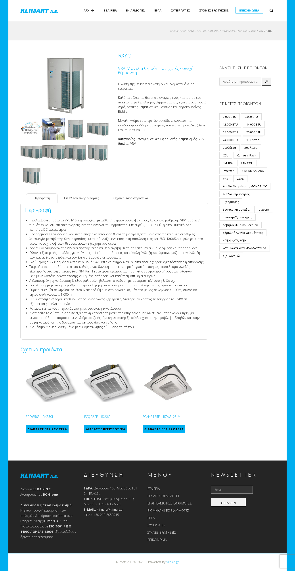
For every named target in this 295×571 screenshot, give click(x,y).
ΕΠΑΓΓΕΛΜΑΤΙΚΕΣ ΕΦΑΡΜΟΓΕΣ (170, 503)
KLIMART (175, 31)
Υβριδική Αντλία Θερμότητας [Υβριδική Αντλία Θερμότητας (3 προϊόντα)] (243, 233)
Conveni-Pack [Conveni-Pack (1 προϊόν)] (246, 155)
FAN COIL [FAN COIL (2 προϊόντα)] (247, 163)
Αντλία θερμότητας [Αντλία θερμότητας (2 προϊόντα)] (236, 194)
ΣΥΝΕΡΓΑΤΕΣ (180, 10)
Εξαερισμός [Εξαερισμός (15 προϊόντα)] (231, 202)
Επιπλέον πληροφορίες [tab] (81, 198)
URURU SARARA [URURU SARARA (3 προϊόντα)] (253, 171)
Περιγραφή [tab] (42, 198)
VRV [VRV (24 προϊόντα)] (225, 179)
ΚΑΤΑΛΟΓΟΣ (190, 31)
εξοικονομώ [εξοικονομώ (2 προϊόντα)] (231, 256)
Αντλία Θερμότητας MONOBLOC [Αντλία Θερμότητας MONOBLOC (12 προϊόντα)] (245, 186)
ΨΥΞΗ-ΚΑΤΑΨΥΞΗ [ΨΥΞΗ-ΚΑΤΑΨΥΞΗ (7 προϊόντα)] (234, 240)
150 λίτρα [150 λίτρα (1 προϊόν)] (252, 140)
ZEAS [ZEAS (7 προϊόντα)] (240, 179)
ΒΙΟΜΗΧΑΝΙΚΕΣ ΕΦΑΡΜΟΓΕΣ (168, 510)
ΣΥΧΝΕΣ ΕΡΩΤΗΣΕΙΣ (214, 10)
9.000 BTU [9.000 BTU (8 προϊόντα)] (251, 117)
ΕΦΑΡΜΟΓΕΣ (135, 10)
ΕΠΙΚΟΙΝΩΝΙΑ (249, 10)
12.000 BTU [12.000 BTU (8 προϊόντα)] (230, 124)
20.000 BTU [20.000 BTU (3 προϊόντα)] (253, 132)
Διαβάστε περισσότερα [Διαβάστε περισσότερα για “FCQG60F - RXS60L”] (105, 429)
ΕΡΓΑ (158, 10)
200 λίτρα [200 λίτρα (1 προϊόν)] (229, 148)
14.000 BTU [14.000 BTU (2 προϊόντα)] (253, 124)
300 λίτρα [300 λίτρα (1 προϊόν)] (251, 148)
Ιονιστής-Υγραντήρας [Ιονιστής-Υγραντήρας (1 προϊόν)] (237, 217)
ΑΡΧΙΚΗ (89, 10)
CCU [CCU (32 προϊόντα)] (226, 155)
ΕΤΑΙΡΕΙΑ (110, 10)
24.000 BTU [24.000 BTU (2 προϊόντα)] (230, 140)
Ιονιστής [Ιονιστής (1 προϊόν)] (263, 209)
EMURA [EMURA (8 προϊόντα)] (228, 163)
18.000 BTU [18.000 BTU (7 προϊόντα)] (230, 132)
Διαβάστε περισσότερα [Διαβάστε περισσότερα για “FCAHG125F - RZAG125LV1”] (164, 429)
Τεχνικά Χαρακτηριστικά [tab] (130, 198)
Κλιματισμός (248, 31)
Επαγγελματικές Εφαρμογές (218, 31)
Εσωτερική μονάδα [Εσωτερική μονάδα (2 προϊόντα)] (236, 209)
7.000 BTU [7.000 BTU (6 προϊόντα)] (229, 117)
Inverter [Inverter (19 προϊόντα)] (228, 171)
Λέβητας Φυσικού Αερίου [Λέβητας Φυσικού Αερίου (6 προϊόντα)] (240, 225)
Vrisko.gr (173, 562)
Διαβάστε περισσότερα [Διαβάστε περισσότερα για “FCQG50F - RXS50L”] (47, 429)
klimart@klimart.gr (110, 509)
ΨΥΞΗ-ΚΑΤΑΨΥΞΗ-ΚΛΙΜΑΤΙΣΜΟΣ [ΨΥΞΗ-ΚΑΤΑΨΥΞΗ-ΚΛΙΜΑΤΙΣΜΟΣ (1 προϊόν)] (244, 248)
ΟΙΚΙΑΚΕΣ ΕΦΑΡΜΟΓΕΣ (164, 496)
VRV (261, 31)
